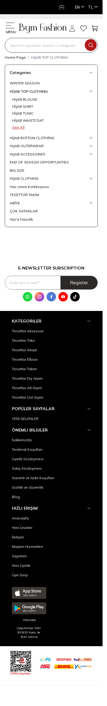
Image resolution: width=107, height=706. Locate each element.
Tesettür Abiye (24, 350)
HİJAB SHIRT (22, 106)
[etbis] (20, 662)
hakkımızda (22, 440)
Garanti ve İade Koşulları (33, 478)
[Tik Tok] (75, 296)
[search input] (51, 45)
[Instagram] (39, 296)
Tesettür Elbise (25, 359)
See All (18, 127)
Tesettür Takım (24, 369)
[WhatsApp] (27, 296)
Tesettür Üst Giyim (27, 397)
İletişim (18, 537)
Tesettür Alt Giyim (27, 388)
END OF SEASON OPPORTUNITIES (39, 162)
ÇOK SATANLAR (24, 211)
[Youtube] (63, 296)
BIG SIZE (17, 170)
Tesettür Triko (23, 340)
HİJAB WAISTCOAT (28, 120)
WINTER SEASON (25, 83)
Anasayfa (20, 518)
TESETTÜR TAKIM (24, 194)
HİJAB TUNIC (22, 113)
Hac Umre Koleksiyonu (29, 186)
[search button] (91, 45)
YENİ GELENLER (25, 418)
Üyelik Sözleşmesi (28, 459)
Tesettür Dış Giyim (27, 378)
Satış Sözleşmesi (27, 468)
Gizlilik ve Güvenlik (27, 487)
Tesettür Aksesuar (28, 331)
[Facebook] (51, 296)
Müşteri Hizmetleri (27, 546)
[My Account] (62, 7)
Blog (16, 497)
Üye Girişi (20, 575)
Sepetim (19, 556)
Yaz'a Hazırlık (21, 219)
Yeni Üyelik (21, 565)
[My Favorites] (83, 28)
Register (79, 282)
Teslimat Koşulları (27, 449)
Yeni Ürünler (22, 527)
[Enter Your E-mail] (51, 282)
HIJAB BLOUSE (24, 99)
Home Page (15, 57)
